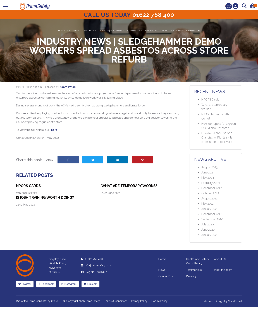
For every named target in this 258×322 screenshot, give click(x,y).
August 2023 (209, 167)
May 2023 (207, 177)
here (54, 130)
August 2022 (209, 198)
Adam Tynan (68, 86)
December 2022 (211, 188)
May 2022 (207, 203)
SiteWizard (235, 301)
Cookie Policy (159, 301)
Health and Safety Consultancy (197, 261)
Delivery (191, 276)
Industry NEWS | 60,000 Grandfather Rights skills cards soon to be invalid (216, 138)
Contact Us (165, 276)
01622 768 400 (94, 258)
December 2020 (211, 214)
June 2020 (208, 229)
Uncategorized (77, 30)
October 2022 (210, 193)
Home (61, 30)
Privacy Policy (139, 301)
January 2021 (209, 209)
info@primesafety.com (98, 265)
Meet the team (223, 269)
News (161, 269)
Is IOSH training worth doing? (45, 197)
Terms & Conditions (115, 301)
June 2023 (207, 172)
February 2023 (210, 183)
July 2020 (207, 224)
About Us (220, 259)
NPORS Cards (28, 186)
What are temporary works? (129, 186)
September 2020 (212, 219)
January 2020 (209, 235)
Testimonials (194, 269)
